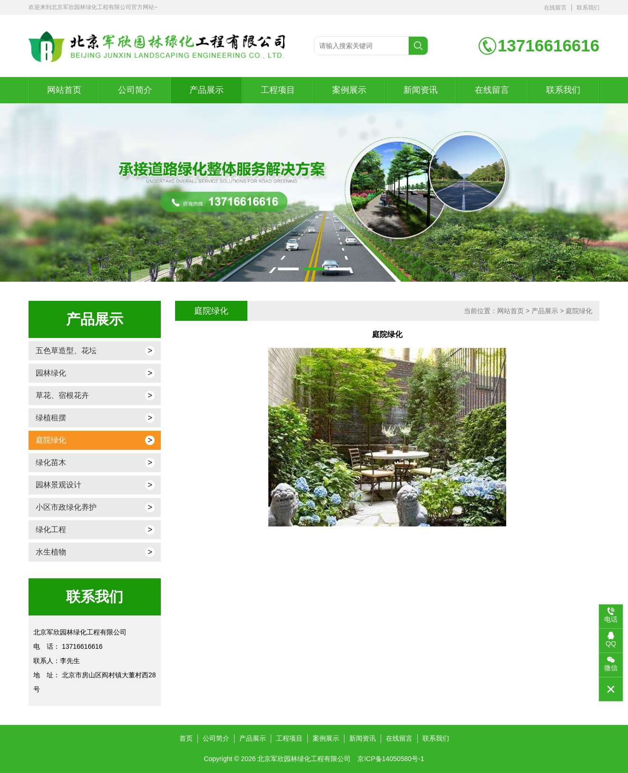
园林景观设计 (58, 485)
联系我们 (588, 7)
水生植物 (51, 552)
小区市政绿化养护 (66, 507)
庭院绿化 (51, 440)
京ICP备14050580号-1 (390, 759)
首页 (186, 738)
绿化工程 (51, 529)
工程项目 (278, 90)
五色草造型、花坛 (66, 351)
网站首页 (64, 90)
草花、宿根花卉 (62, 395)
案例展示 (349, 90)
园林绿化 (51, 373)
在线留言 (555, 7)
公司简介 (135, 90)
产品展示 (206, 90)
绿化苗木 (51, 462)
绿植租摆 (51, 418)
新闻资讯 (420, 90)
